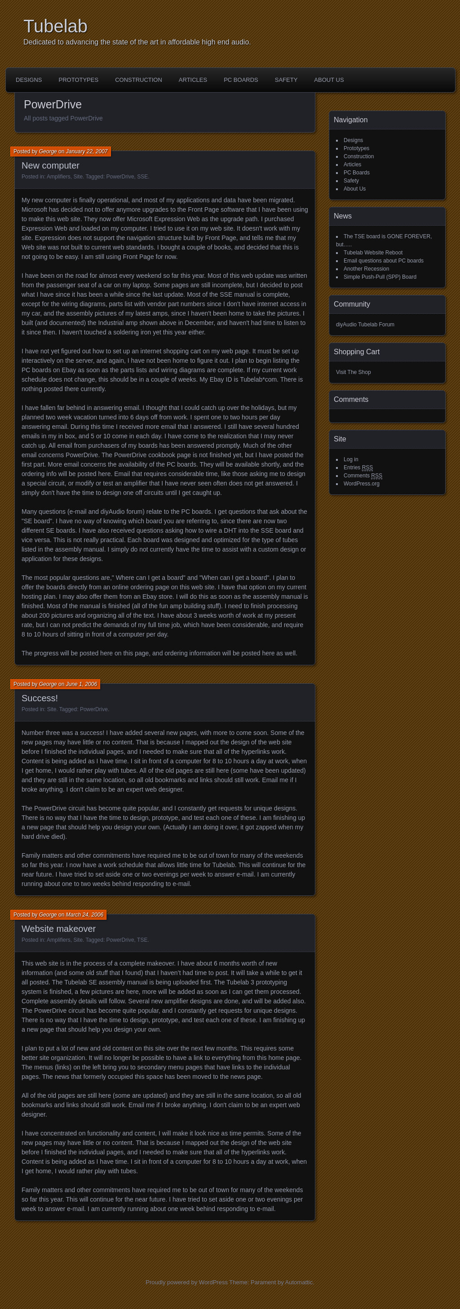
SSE (142, 177)
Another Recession (366, 269)
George (48, 151)
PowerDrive (120, 177)
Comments (363, 475)
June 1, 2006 (81, 684)
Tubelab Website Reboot (373, 252)
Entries (358, 467)
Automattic (299, 1282)
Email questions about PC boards (384, 261)
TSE (142, 940)
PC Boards (241, 79)
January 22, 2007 (87, 151)
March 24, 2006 (84, 915)
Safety (286, 79)
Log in (351, 459)
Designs (29, 79)
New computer (51, 165)
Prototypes (79, 79)
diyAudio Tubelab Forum (365, 324)
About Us (329, 79)
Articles (193, 79)
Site (78, 177)
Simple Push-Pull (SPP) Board (380, 277)
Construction (138, 79)
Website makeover (59, 929)
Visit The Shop (353, 372)
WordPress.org (362, 484)
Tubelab (55, 26)
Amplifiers (59, 177)
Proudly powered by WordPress (187, 1282)
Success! (40, 698)
